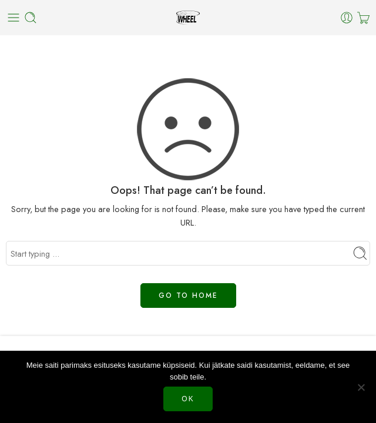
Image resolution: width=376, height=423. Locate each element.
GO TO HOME (188, 295)
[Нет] (361, 387)
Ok (188, 399)
